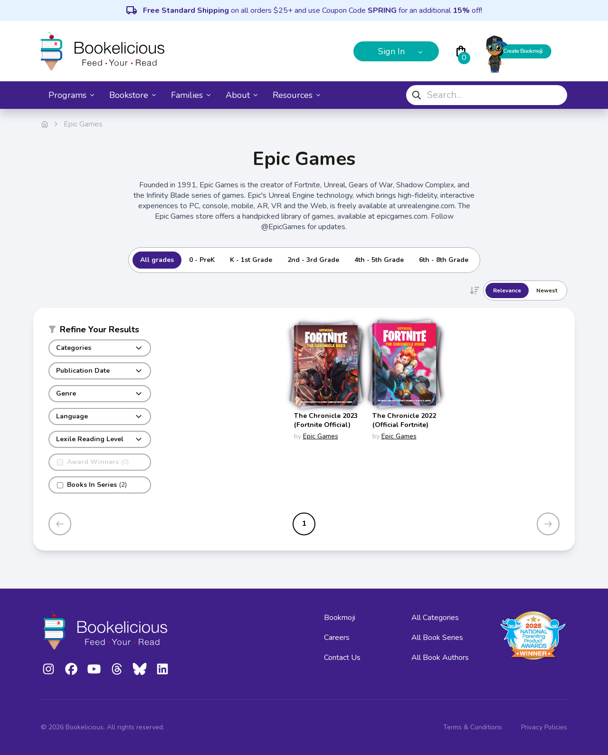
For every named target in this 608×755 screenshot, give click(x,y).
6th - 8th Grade (443, 259)
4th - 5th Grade (379, 259)
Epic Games (320, 436)
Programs (71, 95)
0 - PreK (202, 259)
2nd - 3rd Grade (313, 259)
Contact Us (342, 657)
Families (190, 95)
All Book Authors (440, 657)
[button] (99, 331)
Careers (337, 637)
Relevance (507, 290)
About (241, 95)
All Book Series (437, 637)
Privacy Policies (544, 727)
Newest (546, 290)
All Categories (435, 617)
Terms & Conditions (472, 727)
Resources (296, 95)
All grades (157, 259)
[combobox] (486, 95)
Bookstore (132, 95)
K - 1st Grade (251, 259)
